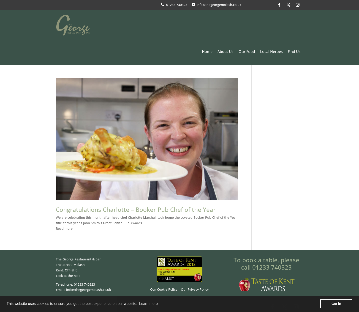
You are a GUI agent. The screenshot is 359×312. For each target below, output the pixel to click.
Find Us (294, 51)
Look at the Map (68, 275)
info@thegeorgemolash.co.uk (218, 5)
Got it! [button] (336, 304)
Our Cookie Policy (163, 289)
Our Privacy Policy (195, 289)
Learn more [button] (148, 304)
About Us (226, 51)
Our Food (247, 51)
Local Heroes (271, 51)
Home (207, 51)
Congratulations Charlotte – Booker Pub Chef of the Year (136, 209)
